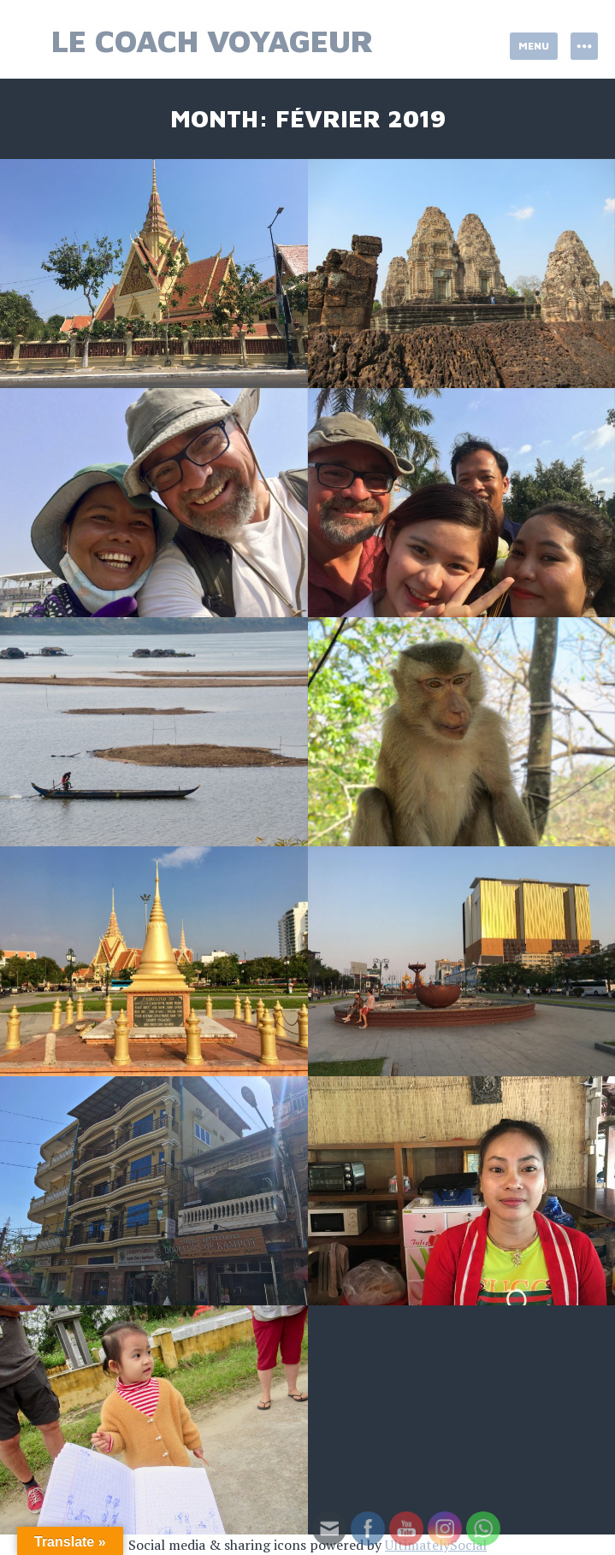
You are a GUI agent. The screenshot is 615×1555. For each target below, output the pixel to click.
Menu (533, 45)
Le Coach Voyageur (212, 40)
